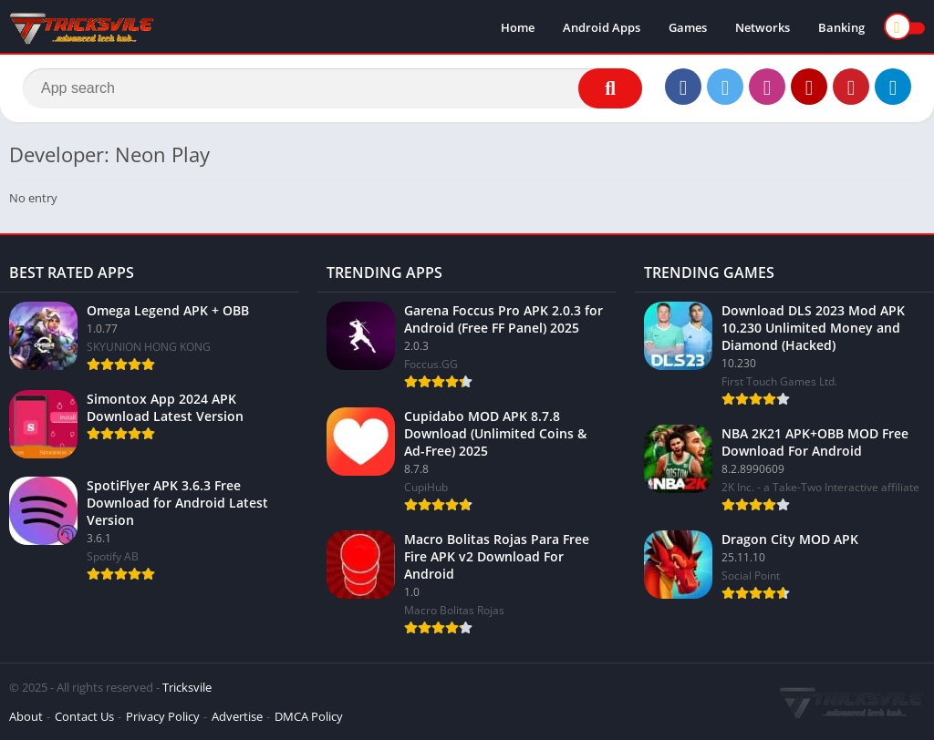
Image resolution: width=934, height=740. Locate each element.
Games (688, 27)
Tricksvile (187, 687)
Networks (762, 27)
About (26, 716)
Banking (841, 27)
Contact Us (84, 716)
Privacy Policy (163, 716)
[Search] (332, 88)
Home (517, 27)
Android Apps (601, 27)
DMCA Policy (309, 716)
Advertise (237, 716)
